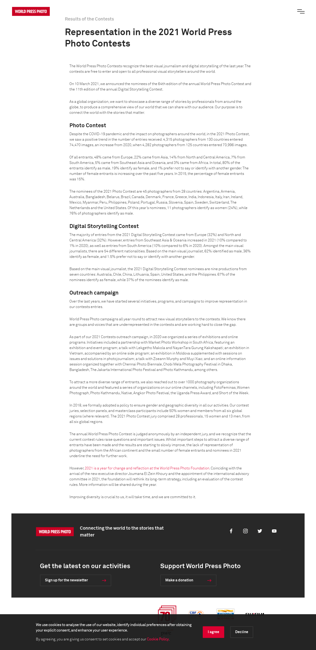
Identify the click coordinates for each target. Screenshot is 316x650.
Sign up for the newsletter (66, 580)
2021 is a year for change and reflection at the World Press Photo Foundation (147, 468)
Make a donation (179, 580)
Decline (241, 632)
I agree (213, 632)
